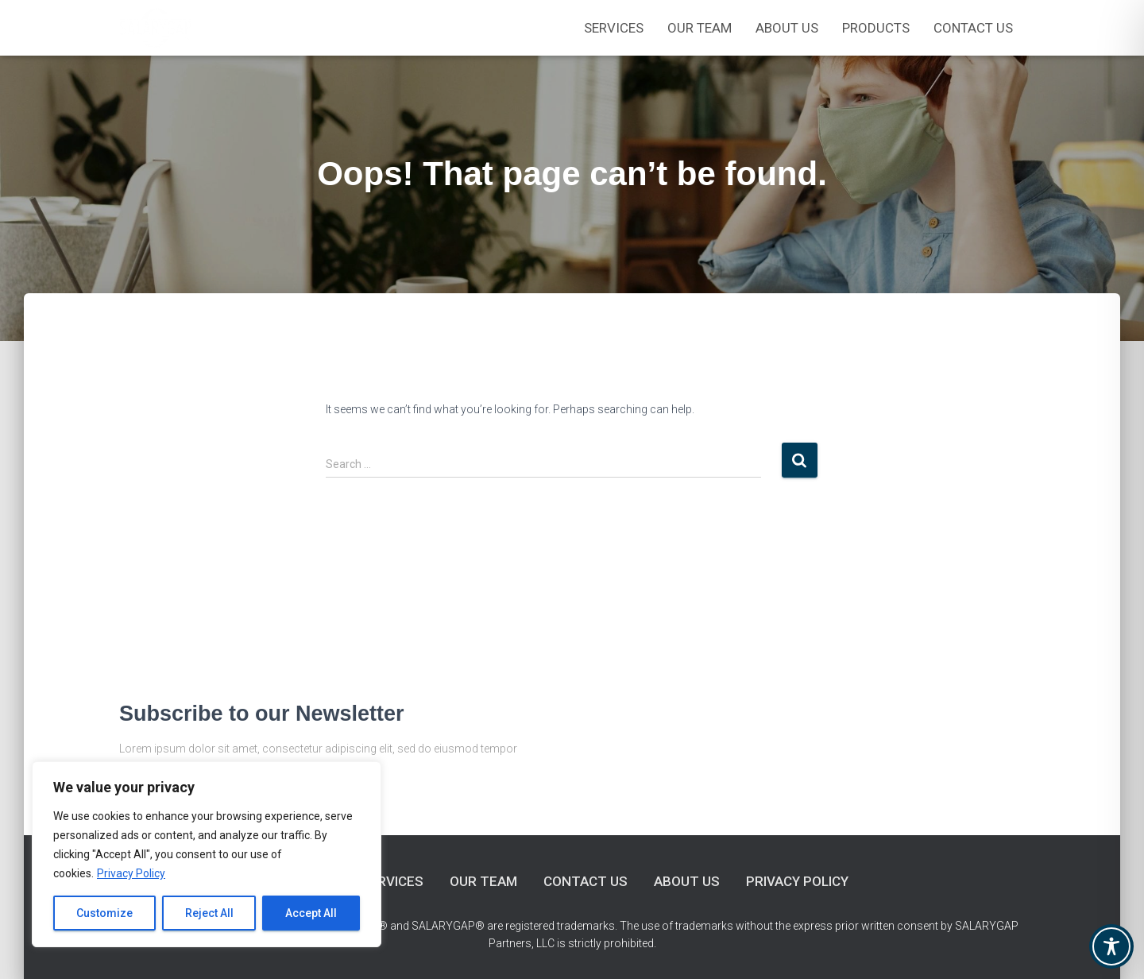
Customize (104, 913)
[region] (206, 854)
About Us (787, 28)
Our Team (483, 881)
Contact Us (973, 28)
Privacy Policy (131, 873)
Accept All (311, 913)
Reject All (209, 913)
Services (614, 28)
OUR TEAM (699, 28)
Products (876, 28)
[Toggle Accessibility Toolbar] (1111, 946)
